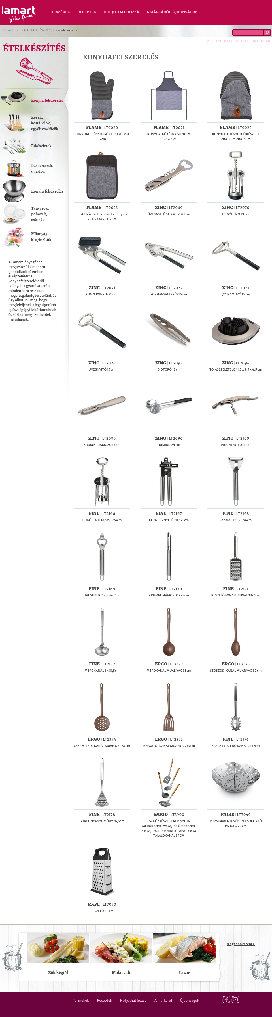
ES (249, 41)
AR (267, 41)
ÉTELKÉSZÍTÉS (40, 30)
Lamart (18, 14)
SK (212, 41)
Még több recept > (241, 944)
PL (231, 41)
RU (243, 41)
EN (218, 41)
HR (236, 41)
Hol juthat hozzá (121, 12)
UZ (261, 41)
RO (255, 41)
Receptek (86, 12)
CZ (207, 41)
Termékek (60, 12)
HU (225, 41)
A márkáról (158, 12)
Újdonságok (185, 12)
